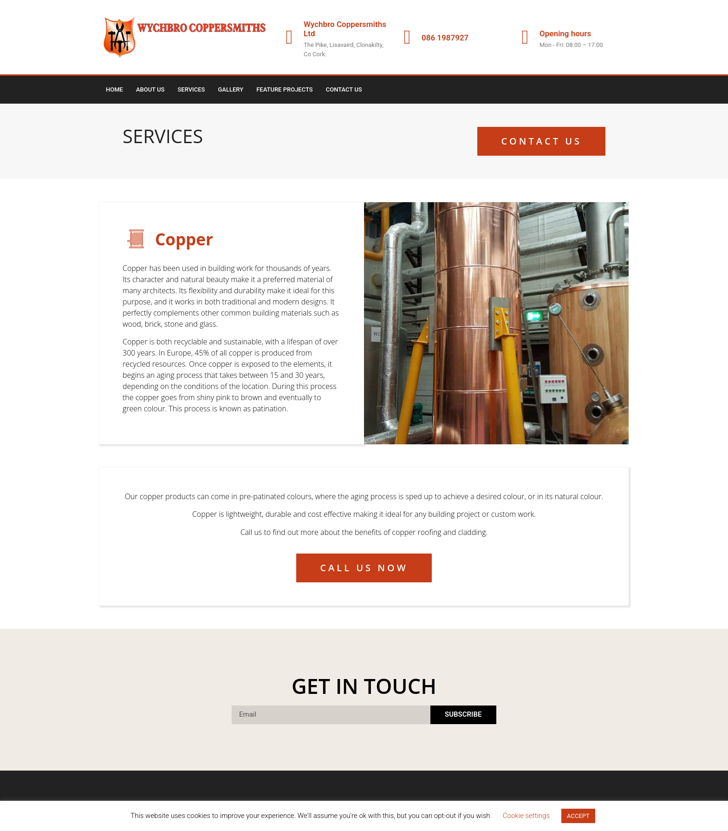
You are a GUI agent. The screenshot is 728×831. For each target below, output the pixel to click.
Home (114, 89)
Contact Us (344, 89)
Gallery (231, 89)
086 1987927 (445, 37)
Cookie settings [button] (526, 815)
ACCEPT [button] (578, 815)
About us (150, 89)
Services (191, 89)
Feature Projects (284, 89)
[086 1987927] (407, 37)
